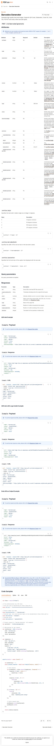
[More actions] (52, 2)
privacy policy (29, 739)
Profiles (48, 131)
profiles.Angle (49, 140)
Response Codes (35, 300)
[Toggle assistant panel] (50, 2)
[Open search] (47, 2)
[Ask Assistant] (50, 233)
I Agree (27, 742)
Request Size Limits (33, 329)
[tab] (6, 595)
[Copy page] (45, 15)
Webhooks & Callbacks (48, 45)
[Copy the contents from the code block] (48, 233)
